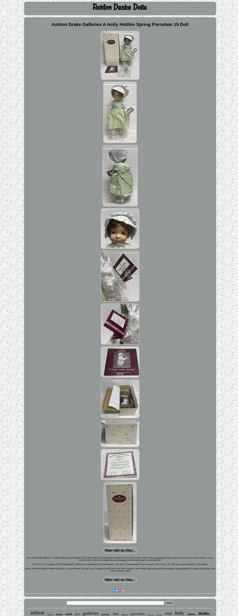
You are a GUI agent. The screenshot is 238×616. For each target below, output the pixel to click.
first (77, 614)
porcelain (137, 614)
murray (105, 614)
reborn (191, 614)
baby (179, 613)
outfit (68, 614)
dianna (125, 615)
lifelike (204, 613)
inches (59, 614)
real (168, 613)
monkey (50, 615)
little (116, 614)
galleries (91, 613)
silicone (159, 615)
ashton (37, 613)
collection (150, 615)
